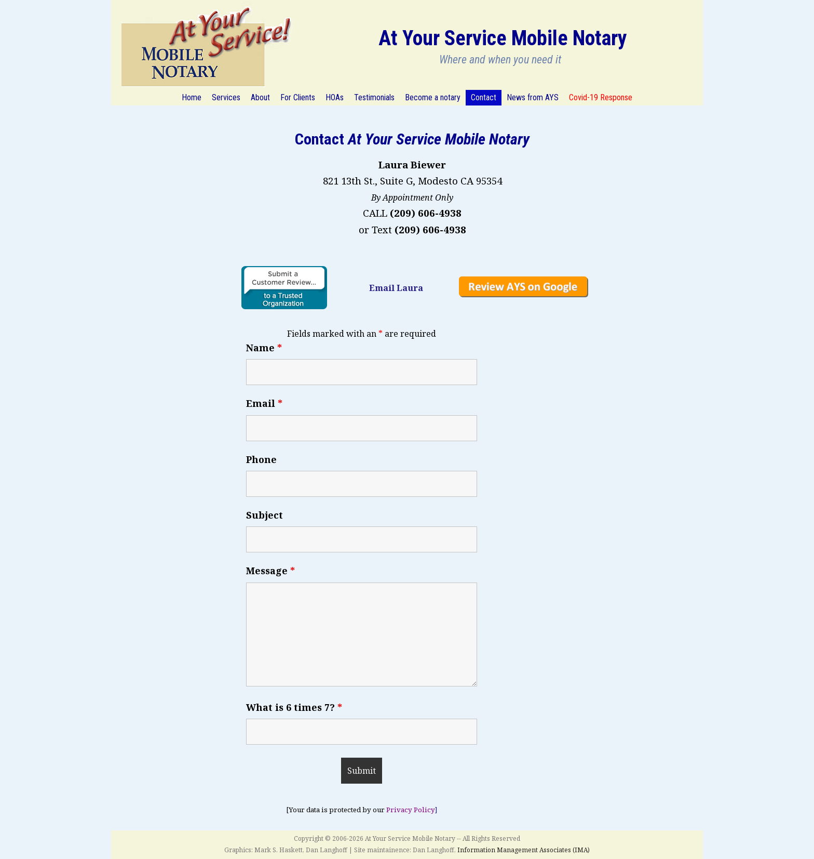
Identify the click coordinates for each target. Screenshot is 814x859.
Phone (261, 459)
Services (226, 97)
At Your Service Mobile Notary (502, 38)
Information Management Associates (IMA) (523, 849)
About (260, 97)
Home (191, 97)
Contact (483, 97)
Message (270, 570)
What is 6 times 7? (294, 707)
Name (264, 347)
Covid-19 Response (600, 97)
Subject (264, 515)
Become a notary (432, 97)
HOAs (334, 97)
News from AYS (533, 97)
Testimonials (374, 97)
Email (264, 403)
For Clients (297, 97)
